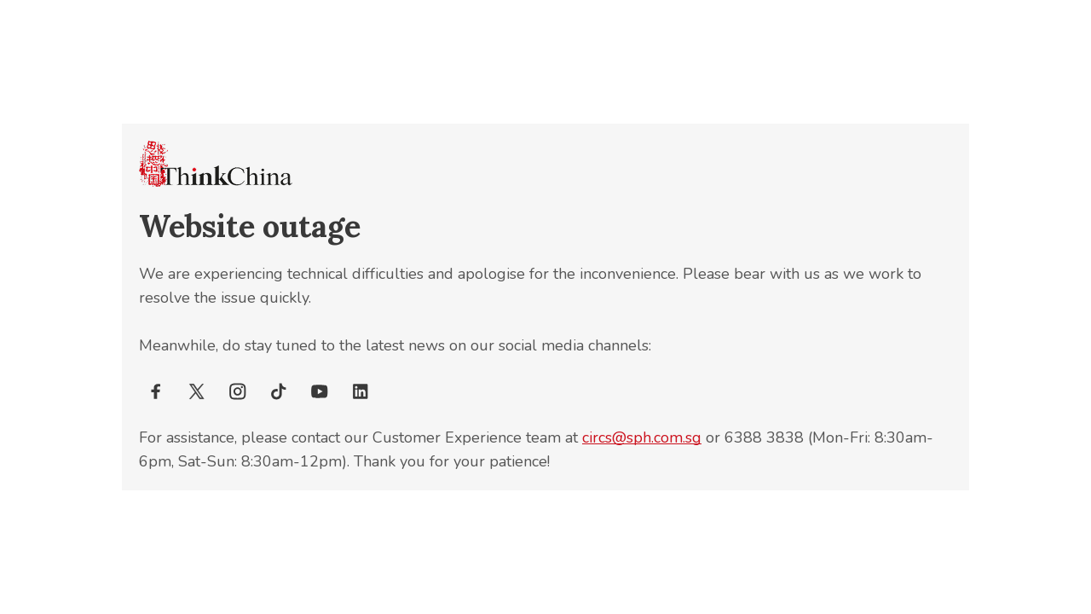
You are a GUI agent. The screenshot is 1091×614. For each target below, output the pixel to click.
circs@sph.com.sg (641, 437)
